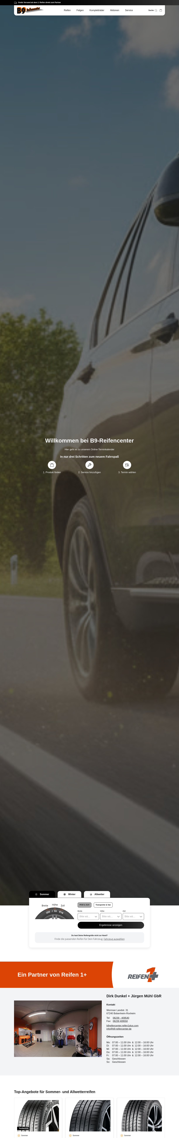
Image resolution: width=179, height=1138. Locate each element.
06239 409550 (120, 1021)
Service (129, 10)
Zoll (124, 911)
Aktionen (114, 10)
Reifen (67, 10)
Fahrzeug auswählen (114, 939)
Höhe (102, 911)
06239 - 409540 (121, 1018)
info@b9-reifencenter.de (118, 1029)
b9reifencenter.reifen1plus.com (122, 1025)
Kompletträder (97, 10)
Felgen (80, 10)
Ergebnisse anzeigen (110, 925)
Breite (80, 911)
